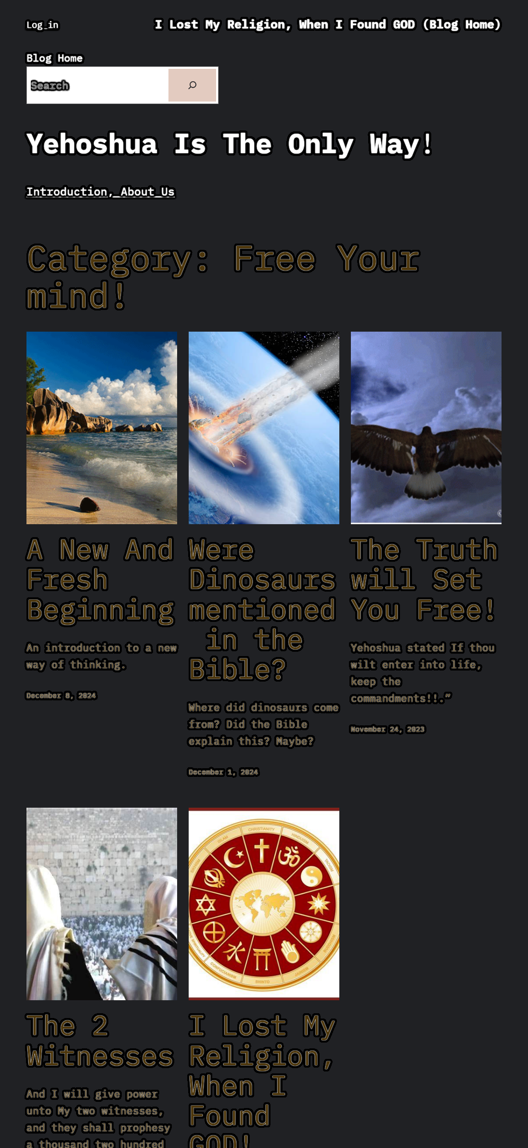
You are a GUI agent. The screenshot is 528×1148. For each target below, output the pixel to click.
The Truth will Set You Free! (424, 579)
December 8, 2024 (61, 695)
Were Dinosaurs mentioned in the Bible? (262, 609)
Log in (42, 24)
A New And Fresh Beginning (100, 579)
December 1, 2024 (223, 771)
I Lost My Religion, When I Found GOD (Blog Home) (328, 24)
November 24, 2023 (388, 729)
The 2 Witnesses (100, 1040)
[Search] (192, 85)
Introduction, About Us (100, 191)
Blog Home (54, 57)
